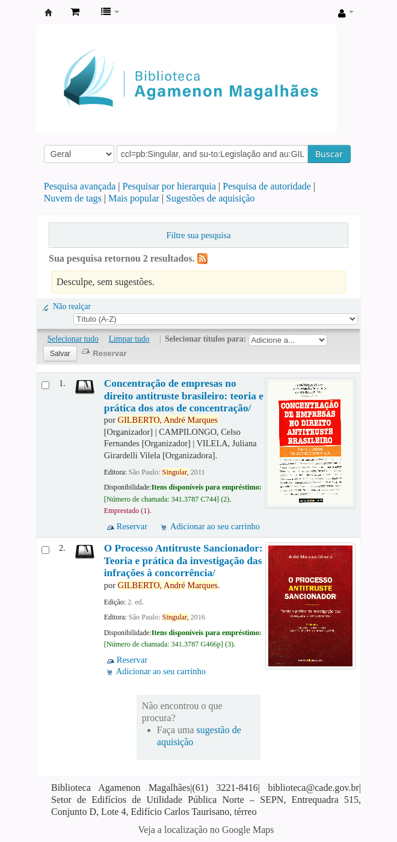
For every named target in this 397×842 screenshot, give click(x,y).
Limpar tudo (129, 338)
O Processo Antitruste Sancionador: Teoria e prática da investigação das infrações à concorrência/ (183, 560)
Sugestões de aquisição (210, 198)
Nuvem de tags (73, 198)
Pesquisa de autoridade (267, 186)
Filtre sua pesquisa (198, 235)
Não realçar (72, 306)
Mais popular (133, 198)
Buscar (329, 153)
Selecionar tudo (73, 338)
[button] (74, 12)
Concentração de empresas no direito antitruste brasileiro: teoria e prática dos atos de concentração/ (183, 396)
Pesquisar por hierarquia (170, 186)
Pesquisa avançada (80, 186)
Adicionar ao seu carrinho (215, 526)
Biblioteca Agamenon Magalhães (49, 12)
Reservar (132, 526)
